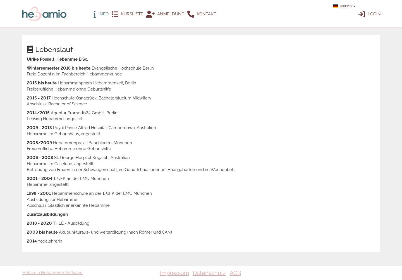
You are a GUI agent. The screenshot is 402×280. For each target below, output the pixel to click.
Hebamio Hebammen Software (52, 272)
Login (369, 14)
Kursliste (127, 14)
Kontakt (201, 14)
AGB (235, 273)
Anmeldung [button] (165, 14)
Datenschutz (209, 273)
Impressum (174, 273)
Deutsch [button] (344, 6)
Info (101, 14)
